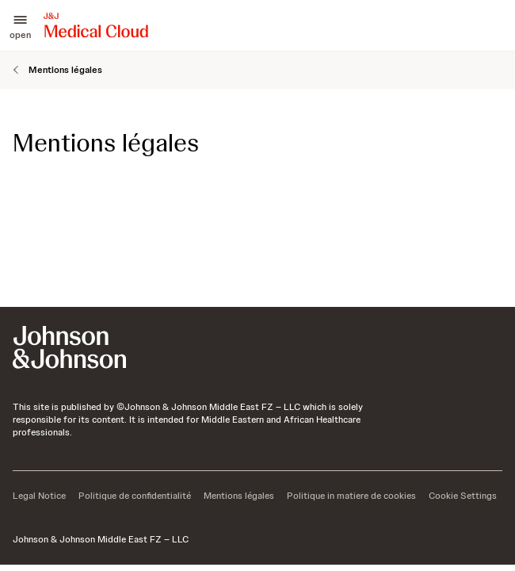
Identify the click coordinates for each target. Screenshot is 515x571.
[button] (20, 25)
